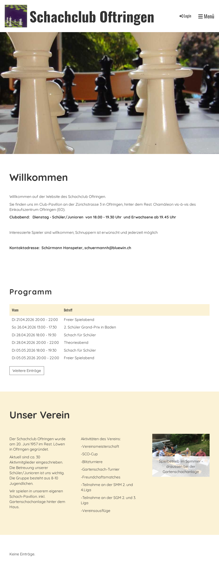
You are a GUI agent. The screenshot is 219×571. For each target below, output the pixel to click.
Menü (206, 16)
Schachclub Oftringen (91, 16)
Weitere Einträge (26, 370)
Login (185, 16)
